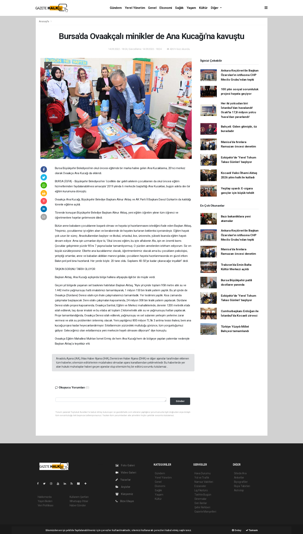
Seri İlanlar (200, 503)
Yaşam (191, 8)
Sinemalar (200, 498)
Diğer (215, 8)
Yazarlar (123, 479)
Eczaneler (200, 486)
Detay (236, 530)
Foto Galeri (125, 465)
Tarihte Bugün (202, 494)
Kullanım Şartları (79, 496)
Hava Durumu (202, 473)
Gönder (180, 401)
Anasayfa (44, 21)
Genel (152, 8)
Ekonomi (165, 8)
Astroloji (239, 490)
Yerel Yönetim (135, 8)
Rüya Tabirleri (242, 486)
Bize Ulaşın (125, 501)
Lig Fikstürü (201, 490)
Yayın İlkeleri (45, 501)
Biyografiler (241, 481)
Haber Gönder (78, 505)
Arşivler (123, 486)
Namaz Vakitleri (203, 481)
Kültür (203, 8)
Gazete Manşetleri (205, 511)
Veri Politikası (45, 505)
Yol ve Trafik (201, 477)
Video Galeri (126, 472)
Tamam (252, 530)
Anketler (239, 477)
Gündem (116, 8)
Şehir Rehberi (202, 507)
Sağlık (179, 8)
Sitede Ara (240, 473)
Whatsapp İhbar (79, 501)
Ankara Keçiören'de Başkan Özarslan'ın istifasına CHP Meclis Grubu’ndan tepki (240, 75)
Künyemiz (124, 494)
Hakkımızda (45, 496)
